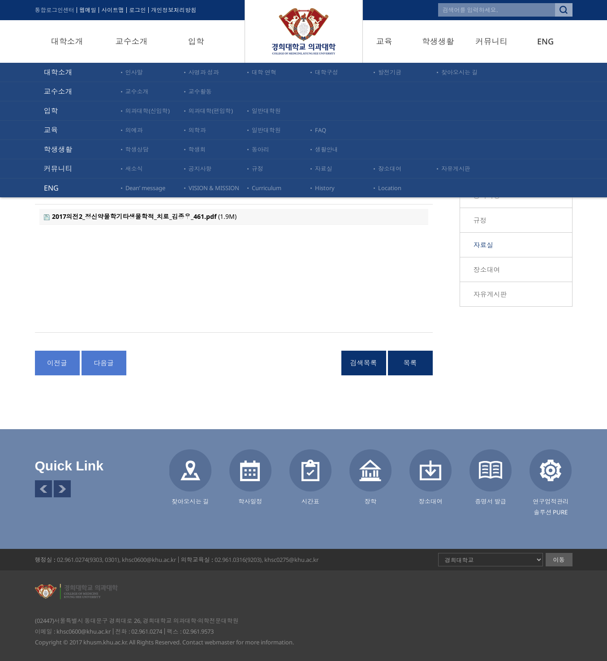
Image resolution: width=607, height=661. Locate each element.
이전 (43, 488)
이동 (559, 560)
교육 (384, 41)
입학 (196, 41)
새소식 (484, 170)
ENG (545, 41)
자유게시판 (490, 294)
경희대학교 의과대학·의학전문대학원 (304, 31)
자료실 (484, 244)
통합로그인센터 (55, 10)
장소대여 (487, 269)
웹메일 (89, 10)
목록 (410, 362)
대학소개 (67, 41)
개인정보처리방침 (177, 10)
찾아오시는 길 (190, 501)
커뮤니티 (492, 41)
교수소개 (132, 41)
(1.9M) (140, 216)
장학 (370, 501)
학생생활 (438, 41)
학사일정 (250, 501)
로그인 (140, 10)
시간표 (310, 501)
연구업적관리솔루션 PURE (550, 506)
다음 (62, 488)
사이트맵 (114, 10)
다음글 (104, 362)
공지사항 (487, 195)
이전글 (57, 362)
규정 (480, 220)
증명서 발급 (490, 501)
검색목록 (363, 362)
